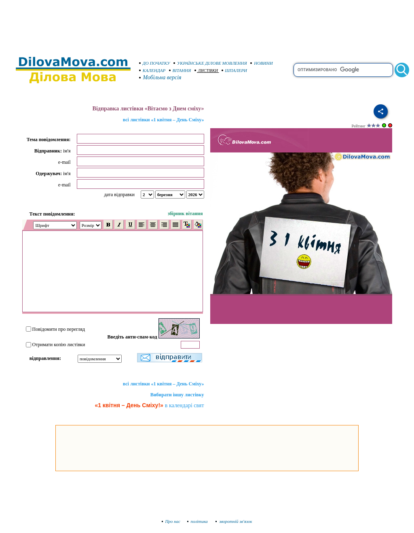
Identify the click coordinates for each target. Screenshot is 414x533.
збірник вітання (185, 213)
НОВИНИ (261, 63)
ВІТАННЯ (180, 70)
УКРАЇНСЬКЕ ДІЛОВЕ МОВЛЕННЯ (210, 63)
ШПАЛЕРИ (234, 70)
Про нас (171, 521)
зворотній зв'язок (234, 521)
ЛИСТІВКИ (206, 70)
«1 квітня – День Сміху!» (129, 405)
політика (198, 521)
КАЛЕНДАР (152, 70)
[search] (343, 70)
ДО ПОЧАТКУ (154, 63)
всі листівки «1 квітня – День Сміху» (163, 120)
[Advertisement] (207, 24)
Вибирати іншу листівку (177, 395)
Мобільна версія (160, 77)
